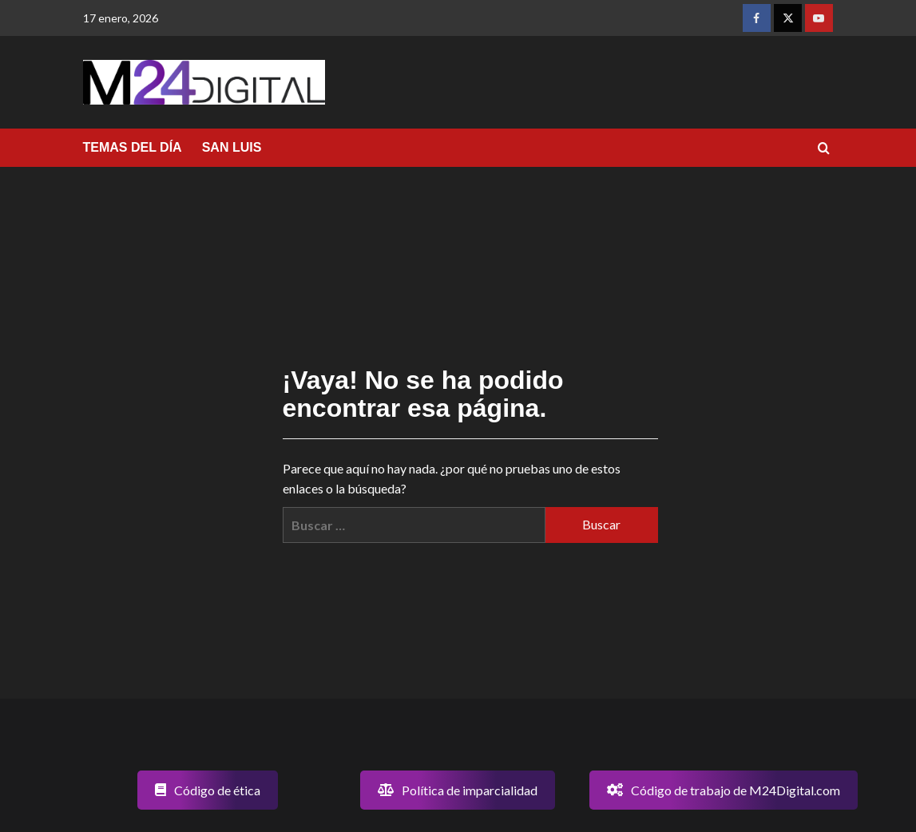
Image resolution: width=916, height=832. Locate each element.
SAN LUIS (232, 147)
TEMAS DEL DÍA (132, 147)
